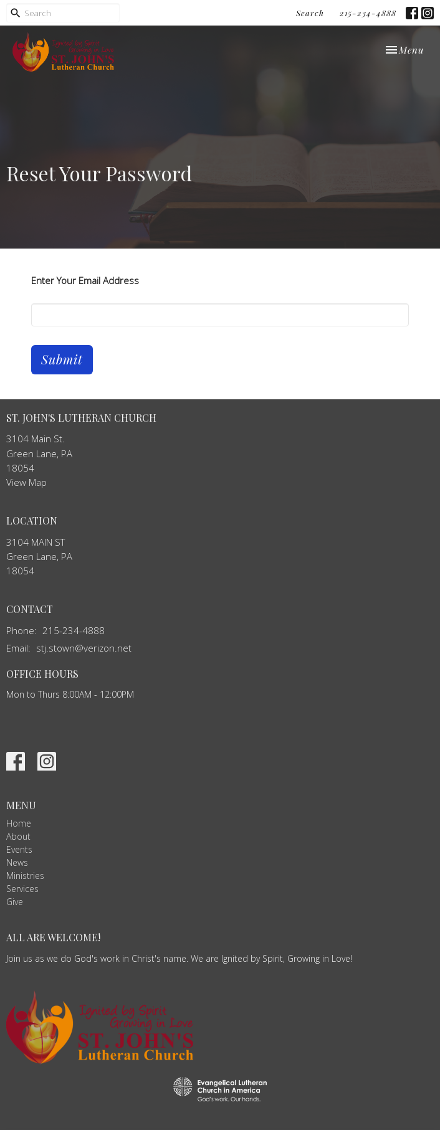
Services (22, 889)
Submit (62, 359)
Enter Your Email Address (85, 280)
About (18, 836)
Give (14, 902)
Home (18, 823)
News (17, 862)
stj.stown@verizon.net (84, 648)
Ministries (25, 875)
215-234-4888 (368, 12)
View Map (26, 482)
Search (310, 12)
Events (19, 849)
